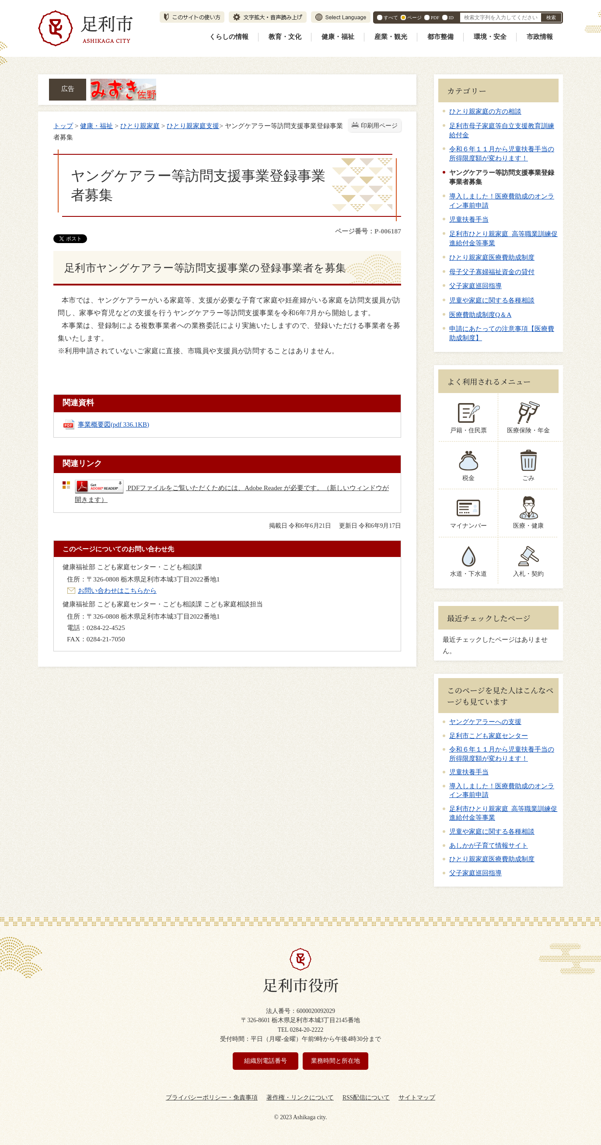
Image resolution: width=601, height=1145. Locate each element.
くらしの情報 (228, 36)
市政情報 (540, 36)
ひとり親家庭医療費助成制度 (492, 257)
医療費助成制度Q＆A (480, 314)
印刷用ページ (379, 125)
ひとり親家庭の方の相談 (485, 111)
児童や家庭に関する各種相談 (492, 300)
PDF (435, 17)
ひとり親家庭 (140, 125)
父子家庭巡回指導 (475, 285)
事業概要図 (113, 424)
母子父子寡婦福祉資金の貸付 (492, 271)
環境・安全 (490, 36)
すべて (391, 17)
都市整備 (440, 36)
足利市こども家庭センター (488, 735)
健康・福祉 (337, 36)
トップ (63, 125)
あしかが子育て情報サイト (488, 845)
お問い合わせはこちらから (117, 590)
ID (451, 17)
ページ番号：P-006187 (368, 231)
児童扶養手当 (469, 219)
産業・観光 (390, 36)
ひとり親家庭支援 (193, 125)
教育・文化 (285, 36)
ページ (414, 17)
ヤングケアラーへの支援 (485, 721)
